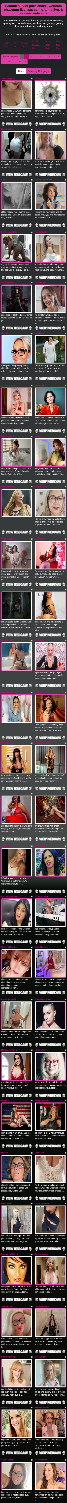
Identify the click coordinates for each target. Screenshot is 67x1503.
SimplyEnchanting (43, 175)
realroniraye (7, 1348)
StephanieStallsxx (9, 1201)
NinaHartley (40, 1006)
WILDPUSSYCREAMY (11, 860)
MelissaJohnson (9, 1006)
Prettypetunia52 (8, 958)
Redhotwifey (7, 127)
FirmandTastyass (9, 761)
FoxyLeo (39, 127)
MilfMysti (39, 78)
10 (8, 61)
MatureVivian (7, 713)
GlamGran (6, 322)
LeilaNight (39, 322)
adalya (38, 420)
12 (20, 61)
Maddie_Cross (41, 860)
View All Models (10, 57)
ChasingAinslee (42, 1446)
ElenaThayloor (42, 908)
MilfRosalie (40, 518)
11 (14, 61)
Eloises (38, 761)
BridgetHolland (42, 1054)
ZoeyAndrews (41, 1201)
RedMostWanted (42, 1348)
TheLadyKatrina (42, 958)
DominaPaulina (42, 1251)
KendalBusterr (42, 225)
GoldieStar (6, 1054)
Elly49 (4, 175)
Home (21, 71)
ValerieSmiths (7, 518)
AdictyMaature (42, 468)
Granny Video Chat (48, 44)
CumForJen (6, 1494)
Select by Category (38, 71)
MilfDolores (40, 615)
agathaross (40, 665)
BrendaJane (40, 372)
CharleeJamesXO (9, 1446)
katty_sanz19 (7, 420)
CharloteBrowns (9, 908)
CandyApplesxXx (43, 1494)
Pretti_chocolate (9, 225)
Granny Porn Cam (59, 44)
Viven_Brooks (8, 1398)
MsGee (4, 1104)
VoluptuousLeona (43, 713)
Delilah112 (6, 1153)
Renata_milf (7, 615)
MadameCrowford (9, 566)
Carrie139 (39, 1104)
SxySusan (6, 811)
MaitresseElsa (8, 273)
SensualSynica (8, 78)
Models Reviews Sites (36, 44)
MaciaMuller (40, 273)
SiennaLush (7, 1251)
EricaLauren (40, 1299)
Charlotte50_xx (42, 1153)
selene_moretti (8, 665)
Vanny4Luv (40, 811)
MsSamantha (41, 1398)
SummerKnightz (9, 1299)
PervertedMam (42, 566)
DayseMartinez (8, 468)
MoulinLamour (8, 372)
